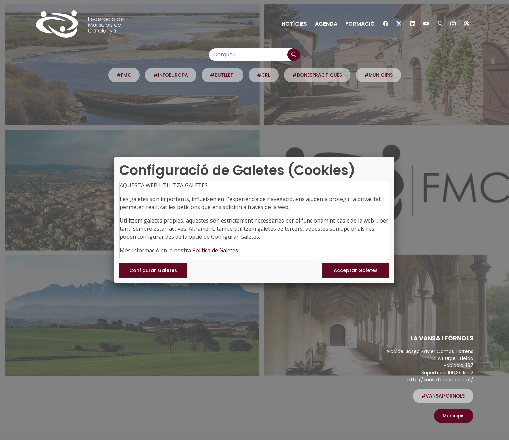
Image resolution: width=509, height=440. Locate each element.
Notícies (294, 24)
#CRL (263, 74)
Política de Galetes (215, 250)
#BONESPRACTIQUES (317, 74)
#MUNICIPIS (378, 74)
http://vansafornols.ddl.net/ (440, 379)
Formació (360, 24)
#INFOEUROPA (170, 74)
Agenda (326, 24)
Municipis (454, 415)
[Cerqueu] (254, 54)
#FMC (124, 74)
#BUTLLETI (222, 74)
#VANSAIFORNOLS (443, 395)
